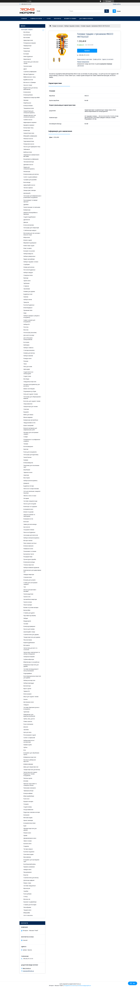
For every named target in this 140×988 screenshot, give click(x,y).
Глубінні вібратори (28, 659)
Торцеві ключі (27, 910)
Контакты (57, 18)
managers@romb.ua (28, 971)
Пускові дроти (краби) (29, 559)
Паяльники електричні (29, 788)
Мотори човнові (27, 540)
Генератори (26, 51)
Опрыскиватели (27, 404)
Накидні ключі (27, 869)
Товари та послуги (57, 26)
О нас (49, 18)
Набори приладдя (28, 683)
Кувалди (25, 278)
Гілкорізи (26, 804)
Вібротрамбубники (28, 796)
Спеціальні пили (28, 275)
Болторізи (26, 342)
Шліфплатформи (28, 764)
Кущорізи (26, 412)
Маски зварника (27, 417)
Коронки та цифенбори (29, 902)
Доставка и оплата (86, 18)
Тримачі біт (26, 691)
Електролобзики (28, 105)
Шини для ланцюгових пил (30, 767)
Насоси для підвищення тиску (31, 146)
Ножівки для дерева (29, 291)
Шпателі (25, 727)
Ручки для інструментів (30, 452)
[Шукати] (106, 11)
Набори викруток (28, 253)
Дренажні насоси (28, 164)
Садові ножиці (27, 807)
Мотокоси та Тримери (29, 82)
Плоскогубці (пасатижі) (30, 332)
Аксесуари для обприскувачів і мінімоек (32, 397)
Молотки (25, 330)
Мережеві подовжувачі (29, 242)
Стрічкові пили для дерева (31, 634)
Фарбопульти (27, 103)
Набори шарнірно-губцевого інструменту (31, 316)
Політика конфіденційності (84, 985)
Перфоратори (27, 45)
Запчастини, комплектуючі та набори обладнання (31, 653)
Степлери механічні (28, 350)
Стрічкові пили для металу (31, 877)
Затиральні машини (29, 656)
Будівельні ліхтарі (28, 486)
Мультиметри (27, 857)
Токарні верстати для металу (31, 769)
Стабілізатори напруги (29, 230)
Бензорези (26, 815)
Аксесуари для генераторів (31, 227)
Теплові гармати (28, 187)
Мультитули (26, 888)
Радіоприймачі (27, 673)
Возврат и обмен (70, 18)
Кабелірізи (26, 345)
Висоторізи (26, 477)
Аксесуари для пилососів (30, 535)
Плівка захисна (27, 721)
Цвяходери (26, 369)
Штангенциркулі (27, 307)
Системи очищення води (30, 501)
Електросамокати (28, 546)
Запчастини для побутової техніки (30, 62)
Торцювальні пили (28, 108)
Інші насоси (26, 527)
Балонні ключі (27, 843)
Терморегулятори (28, 790)
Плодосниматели (28, 809)
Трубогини (26, 711)
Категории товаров (26, 29)
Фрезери (25, 100)
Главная (24, 18)
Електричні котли (28, 519)
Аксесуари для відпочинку (30, 454)
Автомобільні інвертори (30, 599)
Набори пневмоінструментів (31, 567)
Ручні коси (26, 798)
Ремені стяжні (27, 883)
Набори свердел (28, 272)
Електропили (27, 92)
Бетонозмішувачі (28, 446)
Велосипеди (26, 182)
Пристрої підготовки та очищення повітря (30, 784)
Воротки (25, 875)
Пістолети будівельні (29, 270)
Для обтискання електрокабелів (27, 338)
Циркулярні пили (28, 40)
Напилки (25, 297)
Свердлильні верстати (29, 381)
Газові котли (26, 596)
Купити (87, 50)
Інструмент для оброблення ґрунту (31, 753)
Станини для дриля (29, 613)
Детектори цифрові (28, 880)
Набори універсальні (29, 256)
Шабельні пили (27, 152)
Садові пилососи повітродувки (28, 372)
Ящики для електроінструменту (29, 168)
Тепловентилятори (28, 161)
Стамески (26, 286)
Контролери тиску (28, 127)
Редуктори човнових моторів (31, 812)
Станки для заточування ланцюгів (30, 583)
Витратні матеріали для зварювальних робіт (30, 428)
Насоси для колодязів (29, 503)
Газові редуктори (28, 594)
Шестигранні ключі (28, 702)
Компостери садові (28, 245)
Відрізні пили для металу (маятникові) (30, 88)
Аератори (26, 475)
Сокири (25, 436)
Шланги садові (27, 240)
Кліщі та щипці (27, 248)
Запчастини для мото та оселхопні (30, 648)
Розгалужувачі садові (29, 735)
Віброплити (26, 237)
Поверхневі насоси (28, 144)
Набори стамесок (28, 347)
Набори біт (26, 324)
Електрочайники (27, 793)
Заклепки (26, 729)
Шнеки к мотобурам (29, 388)
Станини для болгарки (29, 904)
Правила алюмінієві (29, 867)
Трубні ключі (26, 280)
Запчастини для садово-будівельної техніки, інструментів (30, 774)
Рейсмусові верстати (29, 680)
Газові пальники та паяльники (31, 207)
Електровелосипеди (29, 562)
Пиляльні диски (27, 778)
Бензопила (26, 48)
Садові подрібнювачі (29, 217)
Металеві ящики (27, 817)
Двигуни (25, 222)
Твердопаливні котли (29, 422)
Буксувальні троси (28, 554)
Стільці (25, 896)
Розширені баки (27, 556)
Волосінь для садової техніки (31, 401)
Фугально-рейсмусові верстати (29, 760)
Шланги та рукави (28, 512)
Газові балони (27, 457)
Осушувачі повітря (28, 529)
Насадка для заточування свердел (30, 433)
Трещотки (26, 302)
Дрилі (25, 69)
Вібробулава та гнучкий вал (31, 662)
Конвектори (26, 130)
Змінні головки (27, 841)
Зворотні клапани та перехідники (29, 515)
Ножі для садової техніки (30, 394)
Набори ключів (27, 299)
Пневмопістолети (28, 548)
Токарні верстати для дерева (31, 637)
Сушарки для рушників (30, 179)
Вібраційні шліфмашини (30, 136)
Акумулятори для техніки (30, 406)
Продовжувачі (27, 872)
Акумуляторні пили (28, 133)
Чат (132, 983)
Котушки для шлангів (29, 580)
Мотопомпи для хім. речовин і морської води (31, 233)
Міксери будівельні (28, 74)
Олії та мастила (28, 915)
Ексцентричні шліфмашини (30, 159)
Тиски (25, 364)
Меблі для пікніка (28, 414)
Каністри (25, 449)
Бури (24, 825)
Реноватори (26, 171)
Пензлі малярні (27, 605)
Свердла (26, 704)
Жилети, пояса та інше (29, 495)
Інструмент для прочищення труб (31, 860)
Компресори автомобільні (30, 420)
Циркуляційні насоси (29, 185)
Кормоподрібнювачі (29, 642)
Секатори (26, 409)
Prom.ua (78, 984)
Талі (24, 587)
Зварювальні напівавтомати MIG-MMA (31, 155)
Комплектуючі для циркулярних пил (32, 571)
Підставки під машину (29, 615)
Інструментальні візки (29, 823)
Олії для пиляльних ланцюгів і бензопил (32, 492)
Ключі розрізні (27, 694)
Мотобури (26, 379)
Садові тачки (27, 376)
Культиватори (27, 35)
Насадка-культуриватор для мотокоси (31, 385)
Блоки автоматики (28, 225)
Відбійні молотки (28, 79)
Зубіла (25, 747)
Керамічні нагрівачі (28, 125)
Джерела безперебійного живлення (30, 213)
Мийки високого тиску (29, 77)
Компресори (26, 210)
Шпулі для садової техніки (30, 696)
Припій (25, 835)
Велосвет (26, 521)
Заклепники (26, 288)
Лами (24, 313)
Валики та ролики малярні (30, 607)
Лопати (25, 699)
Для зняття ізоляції (28, 335)
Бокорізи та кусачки (29, 251)
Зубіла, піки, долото (29, 718)
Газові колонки (27, 602)
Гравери (25, 460)
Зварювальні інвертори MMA (31, 97)
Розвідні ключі (27, 358)
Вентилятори (27, 686)
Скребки (25, 891)
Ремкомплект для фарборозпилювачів (29, 715)
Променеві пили (27, 310)
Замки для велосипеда (30, 524)
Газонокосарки (27, 66)
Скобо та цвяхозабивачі (30, 177)
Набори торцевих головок (71, 26)
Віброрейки (26, 912)
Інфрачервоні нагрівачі (29, 122)
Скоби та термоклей (29, 737)
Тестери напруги (28, 849)
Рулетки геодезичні (28, 851)
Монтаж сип (26, 899)
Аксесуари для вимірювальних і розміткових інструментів (32, 196)
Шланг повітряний (28, 425)
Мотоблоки (26, 32)
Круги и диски (27, 688)
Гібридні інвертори (28, 574)
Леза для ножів (27, 366)
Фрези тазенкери (28, 820)
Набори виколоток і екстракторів (29, 741)
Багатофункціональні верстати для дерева (32, 676)
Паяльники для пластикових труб (31, 466)
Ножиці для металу (28, 267)
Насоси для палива (29, 629)
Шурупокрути (27, 59)
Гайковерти (26, 149)
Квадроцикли (27, 621)
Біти (24, 750)
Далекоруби (26, 193)
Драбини (25, 204)
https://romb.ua (27, 968)
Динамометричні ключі (29, 838)
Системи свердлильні (29, 885)
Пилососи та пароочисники (31, 488)
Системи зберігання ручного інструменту (31, 708)
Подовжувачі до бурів (29, 391)
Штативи (25, 781)
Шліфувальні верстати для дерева (31, 665)
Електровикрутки (28, 462)
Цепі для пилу (27, 732)
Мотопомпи (26, 37)
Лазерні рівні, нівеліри (29, 190)
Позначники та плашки (29, 551)
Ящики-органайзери (29, 259)
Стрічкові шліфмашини (29, 71)
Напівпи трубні (27, 744)
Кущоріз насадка (28, 801)
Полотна (25, 327)
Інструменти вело (28, 509)
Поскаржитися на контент (70, 985)
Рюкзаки (25, 361)
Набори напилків (28, 355)
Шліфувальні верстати (29, 757)
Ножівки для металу (29, 353)
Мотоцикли (26, 645)
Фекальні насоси (28, 138)
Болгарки (26, 53)
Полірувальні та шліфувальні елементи (31, 440)
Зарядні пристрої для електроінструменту (29, 116)
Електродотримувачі (29, 626)
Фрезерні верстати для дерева (30, 829)
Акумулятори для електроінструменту (29, 111)
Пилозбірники (27, 907)
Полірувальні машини (29, 43)
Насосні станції (27, 85)
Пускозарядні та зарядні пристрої (30, 200)
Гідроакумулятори (28, 141)
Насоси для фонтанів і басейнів (29, 590)
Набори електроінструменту (31, 538)
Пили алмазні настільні (29, 543)
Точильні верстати (28, 565)
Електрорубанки (28, 95)
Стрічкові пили (27, 577)
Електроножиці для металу (31, 174)
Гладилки (26, 846)
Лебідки (25, 618)
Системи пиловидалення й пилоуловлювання (30, 669)
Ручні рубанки (27, 894)
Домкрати (26, 483)
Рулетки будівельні (28, 305)
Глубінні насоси (27, 119)
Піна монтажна (27, 640)
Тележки (25, 443)
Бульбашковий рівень (29, 864)
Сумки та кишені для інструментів (29, 320)
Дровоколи (26, 219)
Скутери (25, 623)
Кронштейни (26, 610)
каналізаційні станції (29, 632)
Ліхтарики (26, 498)
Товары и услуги (36, 18)
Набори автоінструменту (30, 480)
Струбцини (26, 264)
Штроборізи (26, 469)
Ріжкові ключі (27, 833)
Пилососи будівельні (29, 532)
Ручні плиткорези (28, 724)
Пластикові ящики (28, 854)
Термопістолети (27, 472)
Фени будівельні (28, 56)
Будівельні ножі (27, 294)
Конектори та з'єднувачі (30, 506)
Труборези (26, 283)
